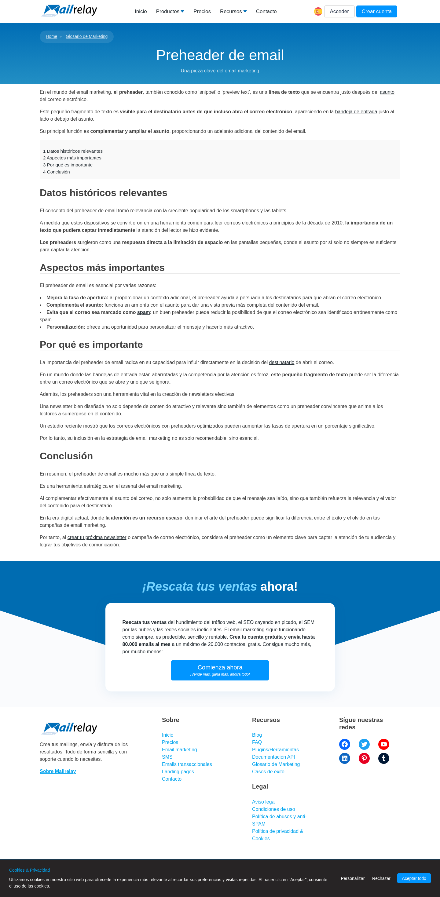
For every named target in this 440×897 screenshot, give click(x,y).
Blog (257, 735)
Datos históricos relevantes (73, 151)
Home (51, 36)
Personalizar (353, 878)
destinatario (282, 362)
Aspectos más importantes (72, 157)
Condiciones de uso (273, 809)
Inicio (141, 11)
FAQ (257, 742)
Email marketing (179, 749)
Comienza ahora (220, 670)
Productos (168, 11)
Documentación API (273, 757)
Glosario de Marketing (87, 36)
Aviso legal (264, 801)
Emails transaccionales (187, 764)
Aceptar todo (414, 878)
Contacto (266, 11)
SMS (167, 757)
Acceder (339, 11)
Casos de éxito (268, 771)
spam (143, 312)
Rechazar (381, 878)
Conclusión (56, 171)
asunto (387, 92)
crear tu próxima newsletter (97, 537)
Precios (202, 11)
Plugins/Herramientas (275, 749)
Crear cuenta (377, 11)
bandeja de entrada (356, 111)
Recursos (231, 11)
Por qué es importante (68, 164)
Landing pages (178, 771)
